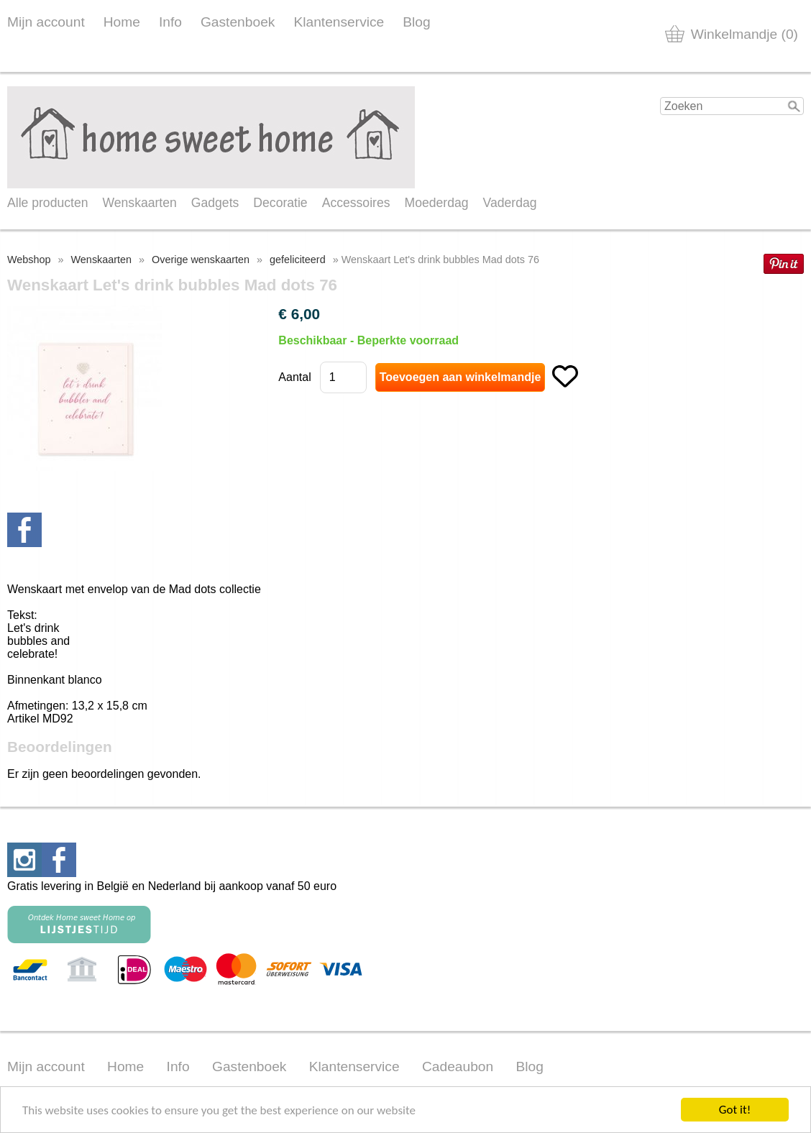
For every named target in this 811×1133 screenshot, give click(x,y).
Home (122, 21)
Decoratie (280, 203)
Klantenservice (338, 21)
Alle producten (47, 203)
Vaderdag (510, 203)
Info (170, 21)
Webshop (29, 259)
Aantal (294, 377)
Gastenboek (238, 21)
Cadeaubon (457, 1066)
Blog (416, 21)
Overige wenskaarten (200, 259)
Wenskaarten (139, 203)
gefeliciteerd (298, 259)
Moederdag (437, 203)
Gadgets (215, 203)
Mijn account (46, 21)
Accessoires (356, 203)
